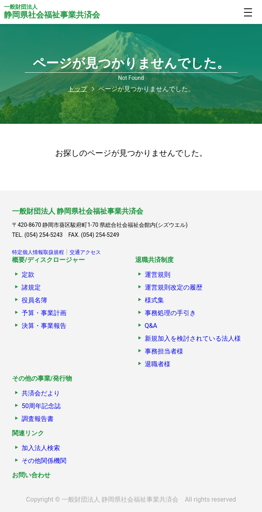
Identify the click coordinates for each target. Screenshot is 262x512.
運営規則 (157, 274)
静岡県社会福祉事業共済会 (52, 12)
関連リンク (28, 433)
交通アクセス (85, 252)
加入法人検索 (41, 448)
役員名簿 (34, 300)
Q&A (151, 325)
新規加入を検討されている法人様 (193, 338)
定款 (28, 274)
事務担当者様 (164, 351)
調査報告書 (38, 419)
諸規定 (31, 287)
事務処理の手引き (170, 313)
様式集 (154, 300)
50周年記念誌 (41, 406)
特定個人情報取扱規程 (38, 252)
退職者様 (157, 364)
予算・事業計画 (44, 313)
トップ (77, 89)
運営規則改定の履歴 (173, 287)
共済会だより (41, 393)
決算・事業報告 (44, 325)
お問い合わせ (31, 475)
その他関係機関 (44, 460)
